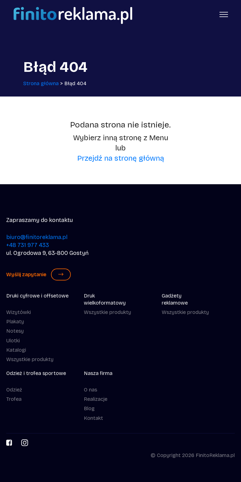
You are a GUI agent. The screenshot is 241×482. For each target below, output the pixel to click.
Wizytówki (18, 312)
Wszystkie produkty (30, 359)
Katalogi (16, 350)
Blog (89, 408)
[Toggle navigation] (223, 14)
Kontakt (93, 418)
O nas (90, 390)
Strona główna (41, 83)
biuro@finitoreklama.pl (36, 237)
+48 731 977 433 (27, 245)
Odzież (14, 390)
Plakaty (15, 321)
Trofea (14, 399)
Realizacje (95, 399)
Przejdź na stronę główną (120, 158)
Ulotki (13, 341)
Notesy (15, 331)
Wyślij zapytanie (38, 274)
